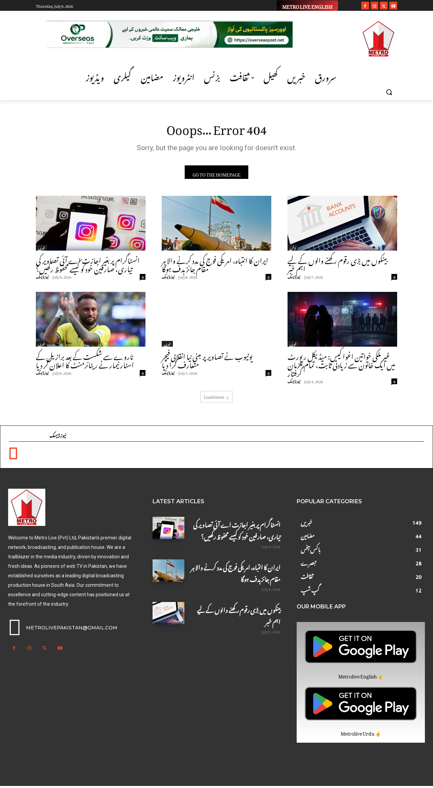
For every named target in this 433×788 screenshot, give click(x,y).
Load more (216, 398)
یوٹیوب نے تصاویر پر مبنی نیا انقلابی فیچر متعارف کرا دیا (207, 361)
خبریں (41, 250)
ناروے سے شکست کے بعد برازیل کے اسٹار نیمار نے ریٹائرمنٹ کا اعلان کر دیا (85, 361)
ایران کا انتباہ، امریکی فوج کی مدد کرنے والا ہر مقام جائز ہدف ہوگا (215, 265)
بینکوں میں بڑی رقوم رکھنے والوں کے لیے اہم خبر (337, 265)
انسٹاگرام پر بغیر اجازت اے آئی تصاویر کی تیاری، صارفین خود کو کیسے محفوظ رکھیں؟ (88, 265)
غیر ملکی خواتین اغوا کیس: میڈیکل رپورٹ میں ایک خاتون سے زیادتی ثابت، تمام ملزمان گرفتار (341, 365)
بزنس (293, 250)
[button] (389, 92)
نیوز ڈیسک (42, 278)
